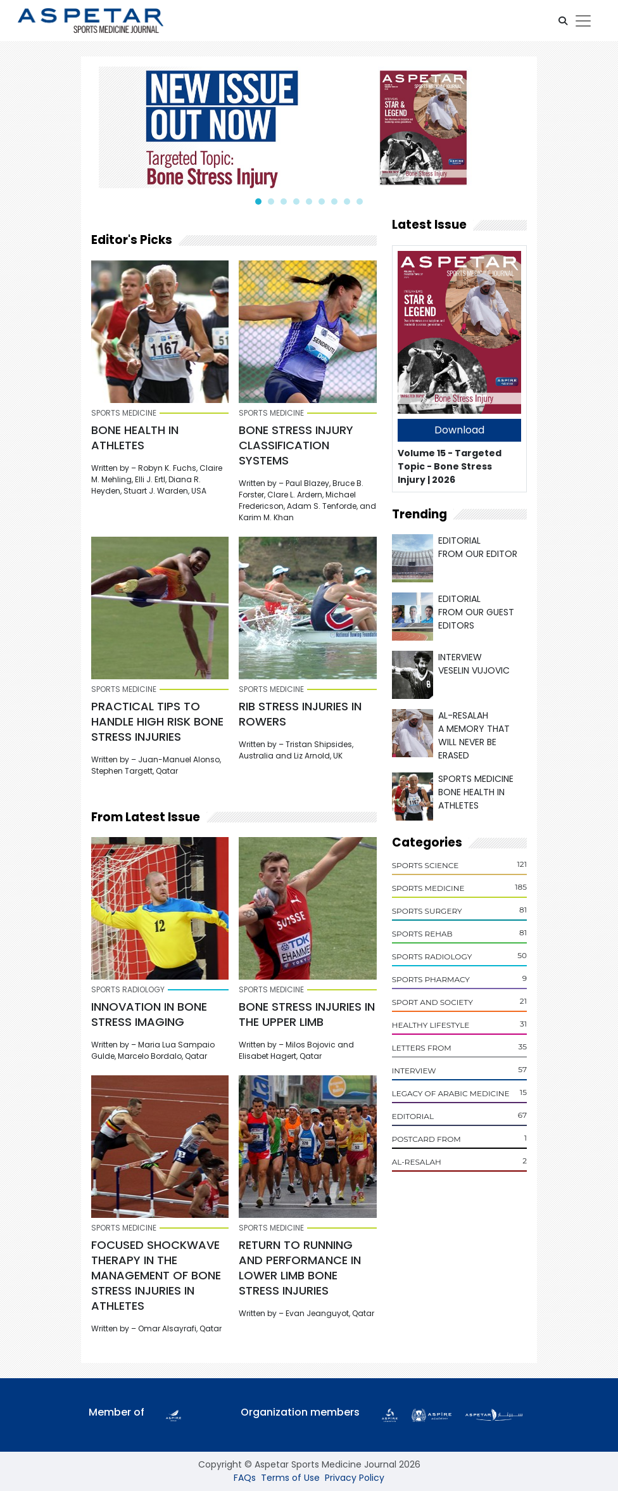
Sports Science (425, 865)
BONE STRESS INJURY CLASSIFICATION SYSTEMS (296, 445)
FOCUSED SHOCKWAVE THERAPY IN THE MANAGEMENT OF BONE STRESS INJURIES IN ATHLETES (156, 1275)
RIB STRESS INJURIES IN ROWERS (300, 713)
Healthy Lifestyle (431, 1025)
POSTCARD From (426, 1139)
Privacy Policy (354, 1477)
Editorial (413, 1116)
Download (459, 430)
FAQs (245, 1477)
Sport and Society (432, 1002)
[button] (562, 20)
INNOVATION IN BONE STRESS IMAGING (149, 1014)
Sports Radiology (432, 956)
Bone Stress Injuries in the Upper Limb (307, 1014)
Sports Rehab (422, 933)
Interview (414, 1070)
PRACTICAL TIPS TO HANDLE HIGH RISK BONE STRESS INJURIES (157, 721)
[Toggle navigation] (583, 21)
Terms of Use (290, 1477)
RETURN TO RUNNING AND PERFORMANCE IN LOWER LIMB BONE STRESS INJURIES (300, 1267)
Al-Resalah (416, 1162)
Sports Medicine (428, 888)
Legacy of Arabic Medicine (451, 1093)
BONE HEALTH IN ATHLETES (135, 437)
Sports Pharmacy (431, 979)
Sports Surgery (427, 911)
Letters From (421, 1048)
